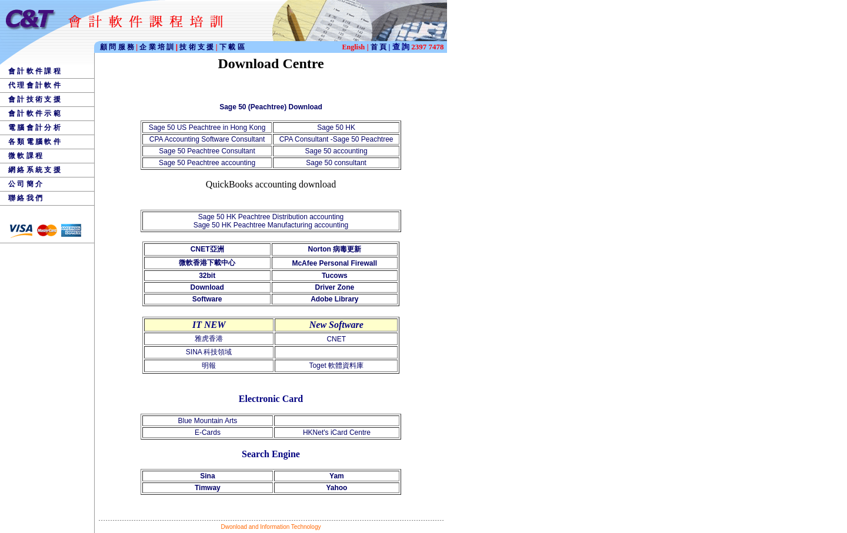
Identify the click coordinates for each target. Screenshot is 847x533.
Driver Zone (334, 287)
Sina (207, 476)
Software (207, 299)
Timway (208, 488)
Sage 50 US (169, 127)
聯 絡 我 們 (25, 198)
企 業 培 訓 (158, 47)
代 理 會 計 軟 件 (34, 85)
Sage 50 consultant (336, 163)
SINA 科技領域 (209, 352)
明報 (209, 365)
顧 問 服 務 (118, 47)
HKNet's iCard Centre (337, 432)
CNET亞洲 (207, 249)
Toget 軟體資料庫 (336, 365)
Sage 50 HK (336, 127)
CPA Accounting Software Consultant (207, 139)
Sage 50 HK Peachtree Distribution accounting (271, 217)
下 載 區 (232, 47)
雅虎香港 (209, 338)
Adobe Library (334, 299)
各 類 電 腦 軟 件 (34, 142)
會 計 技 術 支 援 (34, 99)
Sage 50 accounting (336, 151)
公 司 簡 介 (25, 184)
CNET (336, 339)
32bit (207, 275)
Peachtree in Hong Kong (227, 127)
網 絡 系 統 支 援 (34, 170)
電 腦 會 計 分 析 (34, 127)
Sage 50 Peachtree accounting (207, 163)
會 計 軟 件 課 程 (34, 71)
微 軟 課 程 (25, 156)
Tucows (335, 275)
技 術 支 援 (197, 47)
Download (207, 287)
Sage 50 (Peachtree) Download (270, 107)
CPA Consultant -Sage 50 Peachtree (336, 139)
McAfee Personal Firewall (334, 263)
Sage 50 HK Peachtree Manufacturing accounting (271, 225)
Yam (336, 476)
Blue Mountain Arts (208, 421)
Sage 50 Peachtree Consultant (207, 151)
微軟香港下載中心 (207, 263)
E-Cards (208, 432)
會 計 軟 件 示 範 (34, 113)
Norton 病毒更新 (334, 249)
